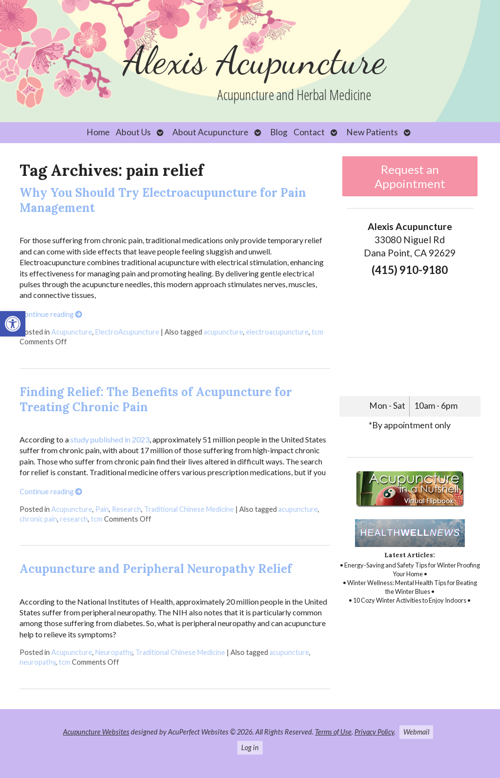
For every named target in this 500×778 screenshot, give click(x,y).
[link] (12, 323)
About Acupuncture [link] (210, 132)
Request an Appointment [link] (410, 176)
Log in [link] (250, 747)
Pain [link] (102, 509)
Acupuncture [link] (71, 332)
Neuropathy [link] (113, 652)
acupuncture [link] (223, 332)
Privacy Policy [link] (374, 732)
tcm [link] (317, 332)
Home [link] (98, 132)
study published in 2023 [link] (109, 439)
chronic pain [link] (38, 519)
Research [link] (126, 509)
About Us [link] (133, 132)
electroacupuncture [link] (277, 332)
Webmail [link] (416, 732)
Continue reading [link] (51, 314)
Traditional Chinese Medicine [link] (189, 509)
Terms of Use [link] (333, 732)
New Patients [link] (372, 132)
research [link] (74, 519)
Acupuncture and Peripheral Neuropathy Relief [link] (156, 568)
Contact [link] (309, 132)
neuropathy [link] (38, 662)
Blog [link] (279, 132)
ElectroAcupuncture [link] (127, 332)
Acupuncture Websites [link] (96, 732)
